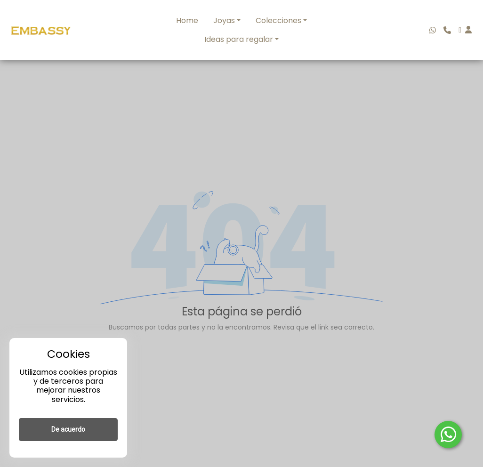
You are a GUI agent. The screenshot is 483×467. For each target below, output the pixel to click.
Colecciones (278, 20)
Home (187, 20)
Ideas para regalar (238, 39)
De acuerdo (68, 429)
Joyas (224, 20)
